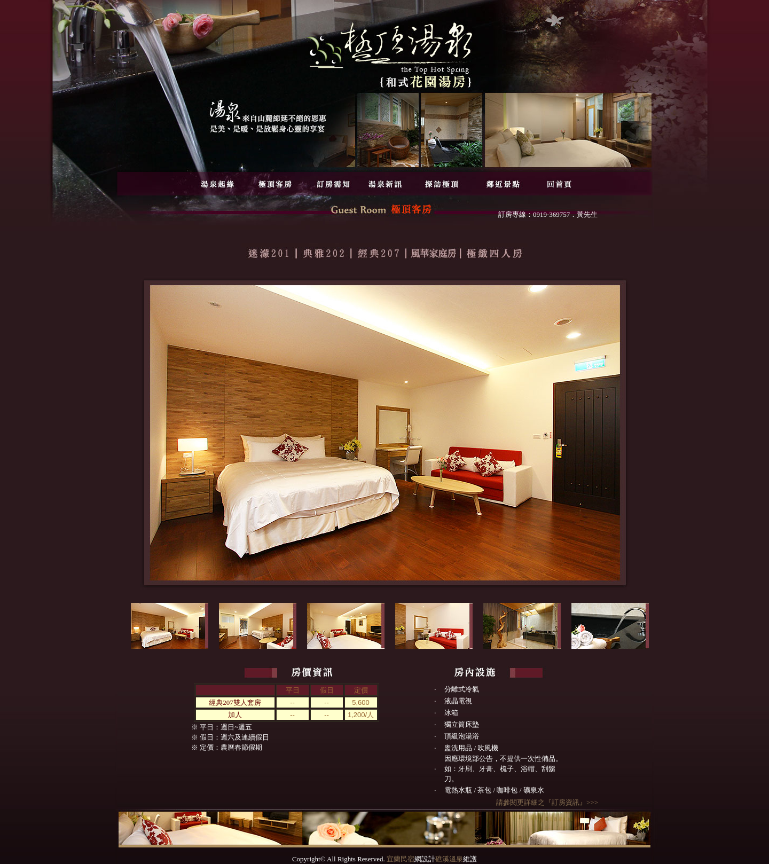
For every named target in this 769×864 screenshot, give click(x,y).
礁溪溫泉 (449, 859)
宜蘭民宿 (400, 859)
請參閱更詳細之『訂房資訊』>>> (547, 802)
